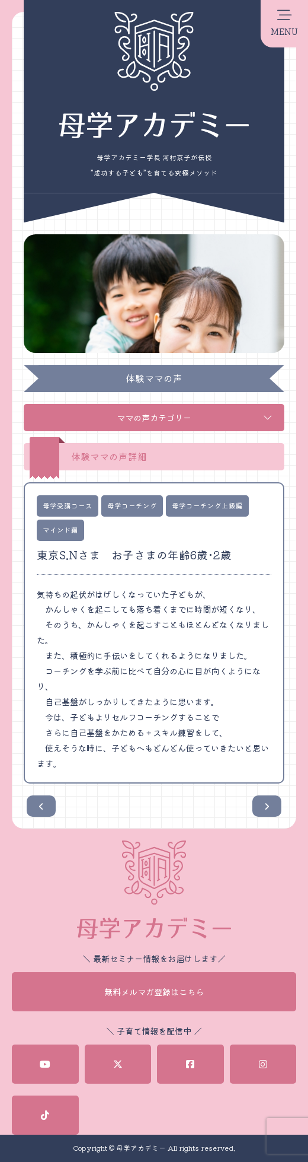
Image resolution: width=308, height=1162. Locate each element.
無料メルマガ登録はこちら (154, 991)
